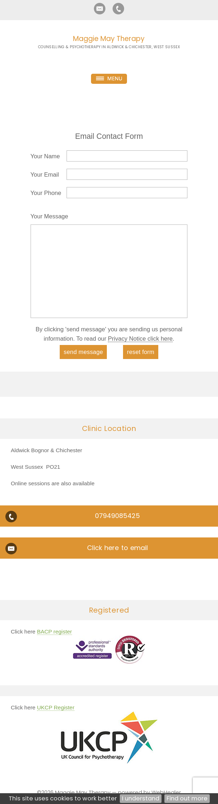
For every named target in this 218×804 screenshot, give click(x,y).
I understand (140, 798)
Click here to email (117, 547)
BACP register (54, 631)
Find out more (187, 798)
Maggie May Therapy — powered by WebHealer (118, 792)
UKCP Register (55, 707)
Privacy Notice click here (140, 338)
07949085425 (117, 515)
